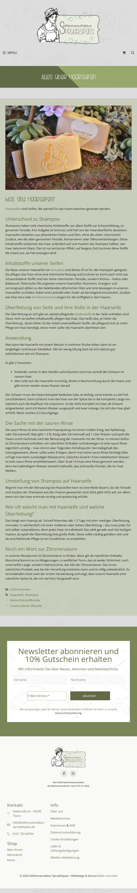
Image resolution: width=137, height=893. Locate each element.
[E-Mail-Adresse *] (47, 695)
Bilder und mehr (107, 875)
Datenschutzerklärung (68, 713)
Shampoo (31, 595)
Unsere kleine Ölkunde (26, 606)
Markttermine (60, 818)
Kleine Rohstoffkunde (25, 600)
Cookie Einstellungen (64, 839)
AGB (72, 825)
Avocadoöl (57, 270)
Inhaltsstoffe (83, 314)
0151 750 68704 (23, 834)
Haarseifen (13, 209)
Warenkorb (14, 855)
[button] (132, 52)
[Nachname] (97, 679)
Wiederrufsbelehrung (64, 857)
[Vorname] (40, 679)
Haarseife (17, 595)
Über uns (56, 811)
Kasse (11, 860)
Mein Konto (15, 850)
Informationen (20, 589)
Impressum (58, 825)
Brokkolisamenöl (44, 297)
